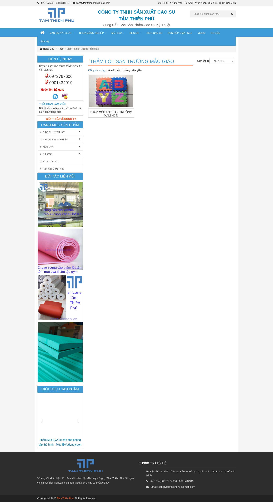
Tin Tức (215, 33)
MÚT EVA (117, 33)
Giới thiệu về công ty (61, 118)
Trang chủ (47, 48)
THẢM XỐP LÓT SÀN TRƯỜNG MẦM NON (111, 114)
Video (201, 33)
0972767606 (46, 3)
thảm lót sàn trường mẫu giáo (132, 61)
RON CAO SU (154, 33)
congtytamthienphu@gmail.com (93, 3)
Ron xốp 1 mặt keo (180, 33)
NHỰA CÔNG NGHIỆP (92, 33)
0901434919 (62, 3)
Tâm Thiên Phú (65, 498)
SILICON (136, 33)
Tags (61, 48)
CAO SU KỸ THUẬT (62, 33)
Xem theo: (203, 60)
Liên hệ (44, 41)
